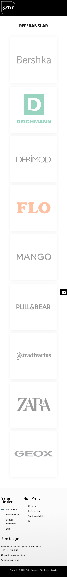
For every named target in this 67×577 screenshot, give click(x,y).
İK (29, 521)
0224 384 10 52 (11, 560)
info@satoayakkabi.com (15, 555)
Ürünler (32, 506)
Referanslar (34, 511)
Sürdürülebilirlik (36, 516)
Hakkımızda (11, 509)
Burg (8, 529)
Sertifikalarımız (13, 514)
